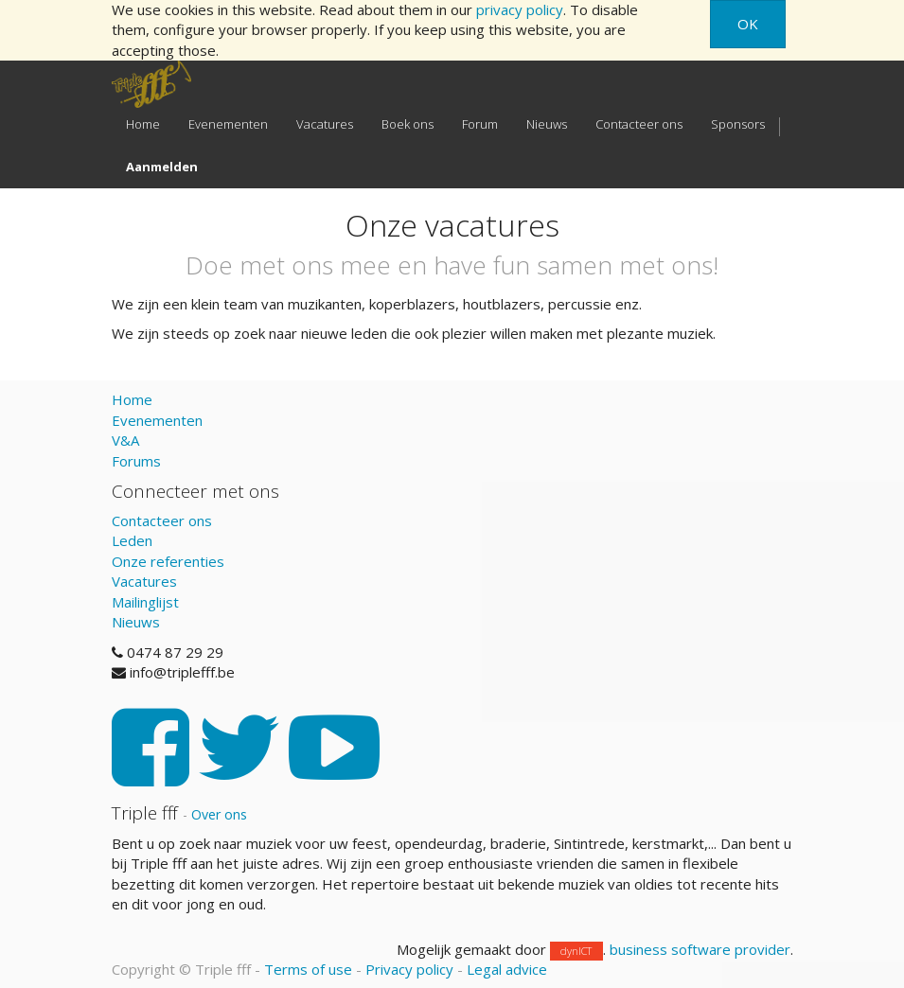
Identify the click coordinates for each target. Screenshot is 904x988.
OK (747, 23)
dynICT (576, 951)
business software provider (700, 949)
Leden (132, 540)
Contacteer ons (162, 520)
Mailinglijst (145, 601)
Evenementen (157, 420)
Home (132, 399)
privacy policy (519, 9)
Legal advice (507, 969)
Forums (136, 460)
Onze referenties (168, 561)
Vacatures (144, 581)
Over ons (219, 814)
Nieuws (136, 621)
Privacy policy (409, 969)
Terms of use (308, 969)
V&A (125, 440)
